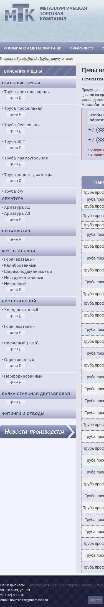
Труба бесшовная (22, 125)
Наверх (95, 600)
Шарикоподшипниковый (28, 271)
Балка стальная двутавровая (36, 394)
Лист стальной (19, 301)
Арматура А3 (17, 213)
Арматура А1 (17, 207)
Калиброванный (20, 265)
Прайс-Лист (26, 59)
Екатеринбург (36, 585)
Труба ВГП (15, 141)
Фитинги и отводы (23, 414)
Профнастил (16, 231)
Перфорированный (23, 376)
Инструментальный (23, 277)
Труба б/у (14, 191)
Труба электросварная (27, 92)
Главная (6, 59)
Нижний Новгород (64, 585)
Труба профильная (23, 108)
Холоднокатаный (21, 310)
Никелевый (15, 283)
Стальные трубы (21, 83)
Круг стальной (18, 251)
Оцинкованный (19, 359)
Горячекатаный (19, 259)
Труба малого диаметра (28, 174)
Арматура (13, 199)
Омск (99, 585)
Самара (86, 585)
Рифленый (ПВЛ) (21, 343)
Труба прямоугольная (26, 158)
